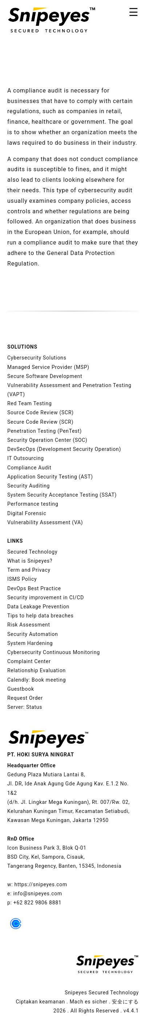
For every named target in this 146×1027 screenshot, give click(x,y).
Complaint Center (29, 661)
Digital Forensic (26, 513)
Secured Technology (32, 552)
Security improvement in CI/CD (45, 597)
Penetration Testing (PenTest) (44, 431)
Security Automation (32, 634)
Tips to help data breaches (40, 616)
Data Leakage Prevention (38, 606)
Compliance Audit (29, 468)
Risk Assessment (28, 625)
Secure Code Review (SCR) (40, 422)
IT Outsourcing (25, 458)
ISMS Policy (22, 579)
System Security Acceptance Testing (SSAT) (62, 495)
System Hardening (30, 643)
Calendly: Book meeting (36, 680)
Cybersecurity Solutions (36, 358)
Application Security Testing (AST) (50, 477)
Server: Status (24, 707)
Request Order (25, 698)
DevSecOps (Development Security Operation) (64, 449)
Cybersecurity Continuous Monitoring (53, 652)
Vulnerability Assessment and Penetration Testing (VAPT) (69, 389)
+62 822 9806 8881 (37, 902)
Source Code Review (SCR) (40, 412)
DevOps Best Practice (34, 588)
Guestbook (20, 689)
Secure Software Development (44, 376)
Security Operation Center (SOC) (47, 440)
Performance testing (32, 504)
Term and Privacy (28, 570)
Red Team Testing (29, 403)
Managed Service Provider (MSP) (48, 367)
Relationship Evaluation (36, 670)
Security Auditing (28, 486)
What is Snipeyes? (29, 561)
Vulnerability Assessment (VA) (45, 522)
